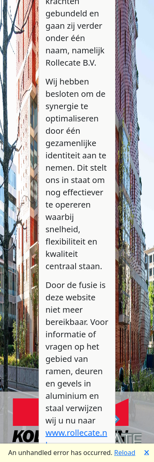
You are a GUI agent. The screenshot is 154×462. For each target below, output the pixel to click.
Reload (125, 452)
